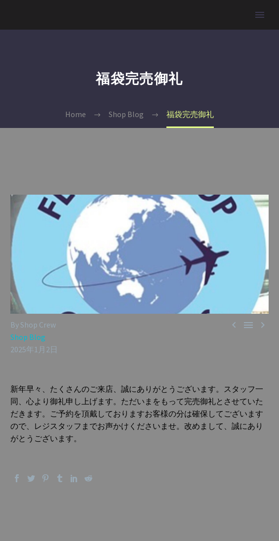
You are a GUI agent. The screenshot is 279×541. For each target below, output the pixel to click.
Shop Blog (27, 337)
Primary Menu (259, 15)
